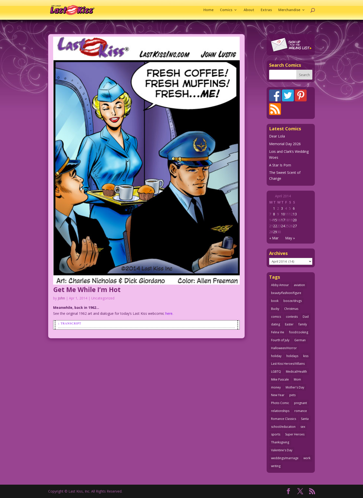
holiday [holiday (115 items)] (276, 356)
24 (283, 226)
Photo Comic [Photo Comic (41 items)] (280, 403)
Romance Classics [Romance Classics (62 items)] (283, 419)
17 (283, 220)
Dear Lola (277, 136)
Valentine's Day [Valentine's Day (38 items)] (281, 450)
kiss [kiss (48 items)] (305, 356)
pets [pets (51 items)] (292, 395)
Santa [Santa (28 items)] (305, 419)
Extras (266, 10)
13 (295, 214)
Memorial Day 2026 (285, 143)
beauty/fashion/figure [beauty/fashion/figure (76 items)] (286, 293)
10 (283, 214)
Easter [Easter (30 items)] (289, 324)
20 (295, 220)
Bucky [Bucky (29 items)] (275, 309)
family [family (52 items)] (303, 324)
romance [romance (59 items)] (300, 411)
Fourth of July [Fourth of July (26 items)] (280, 340)
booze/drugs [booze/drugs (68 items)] (292, 301)
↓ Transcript (69, 323)
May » (290, 238)
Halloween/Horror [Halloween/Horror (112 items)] (284, 348)
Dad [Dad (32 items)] (306, 317)
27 (295, 226)
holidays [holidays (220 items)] (292, 356)
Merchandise (289, 10)
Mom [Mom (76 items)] (297, 379)
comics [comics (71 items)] (276, 317)
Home (208, 10)
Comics (226, 10)
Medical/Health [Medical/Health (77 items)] (296, 371)
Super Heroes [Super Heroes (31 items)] (294, 434)
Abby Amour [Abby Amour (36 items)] (280, 285)
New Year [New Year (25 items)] (277, 395)
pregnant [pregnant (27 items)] (300, 403)
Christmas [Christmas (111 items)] (291, 309)
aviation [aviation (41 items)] (299, 285)
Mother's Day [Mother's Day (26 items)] (295, 387)
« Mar (273, 238)
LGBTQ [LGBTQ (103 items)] (276, 371)
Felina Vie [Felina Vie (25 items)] (277, 332)
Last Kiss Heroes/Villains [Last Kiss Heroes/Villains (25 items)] (288, 364)
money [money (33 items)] (276, 387)
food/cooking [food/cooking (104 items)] (298, 332)
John (61, 298)
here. (169, 313)
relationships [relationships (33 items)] (280, 411)
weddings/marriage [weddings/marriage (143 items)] (285, 458)
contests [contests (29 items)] (292, 317)
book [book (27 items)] (274, 301)
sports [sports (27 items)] (275, 434)
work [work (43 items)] (306, 458)
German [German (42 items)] (300, 340)
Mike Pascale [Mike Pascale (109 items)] (280, 379)
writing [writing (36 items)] (275, 466)
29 (275, 231)
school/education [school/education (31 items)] (283, 427)
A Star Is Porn (280, 165)
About (249, 10)
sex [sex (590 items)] (302, 427)
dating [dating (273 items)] (275, 324)
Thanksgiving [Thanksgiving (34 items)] (280, 442)
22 (275, 226)
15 (275, 220)
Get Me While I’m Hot (87, 289)
